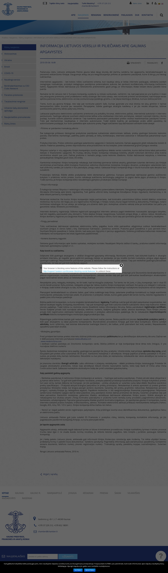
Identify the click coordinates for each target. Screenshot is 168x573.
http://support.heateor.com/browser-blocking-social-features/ (69, 271)
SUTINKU (78, 570)
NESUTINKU (90, 570)
